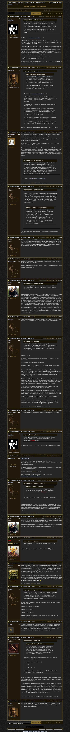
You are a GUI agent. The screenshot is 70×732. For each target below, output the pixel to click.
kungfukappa (42, 186)
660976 (60, 410)
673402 (60, 621)
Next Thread (48, 10)
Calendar (32, 6)
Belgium (14, 466)
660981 (60, 516)
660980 (60, 480)
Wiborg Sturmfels (41, 67)
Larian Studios (12, 2)
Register (52, 2)
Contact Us (42, 729)
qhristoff (43, 637)
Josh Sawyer (32, 37)
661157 (60, 537)
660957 (60, 258)
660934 (60, 67)
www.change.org (25, 458)
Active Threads (41, 6)
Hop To (19, 721)
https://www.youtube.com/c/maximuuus (31, 476)
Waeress (43, 431)
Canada (14, 559)
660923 (60, 16)
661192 (60, 563)
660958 (60, 280)
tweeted (38, 37)
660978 (60, 431)
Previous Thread (21, 10)
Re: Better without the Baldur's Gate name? (22, 16)
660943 (60, 132)
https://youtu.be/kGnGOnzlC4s (37, 178)
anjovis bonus (41, 237)
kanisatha (43, 537)
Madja (44, 132)
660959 (60, 316)
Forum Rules (11, 729)
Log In (59, 2)
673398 (60, 586)
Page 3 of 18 (36, 13)
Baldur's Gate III (29, 2)
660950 (60, 186)
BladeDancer (42, 16)
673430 (60, 701)
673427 (60, 637)
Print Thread (11, 13)
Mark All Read (20, 729)
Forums (20, 2)
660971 (60, 338)
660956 (60, 237)
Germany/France (15, 37)
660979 (60, 455)
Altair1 (43, 316)
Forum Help (49, 729)
